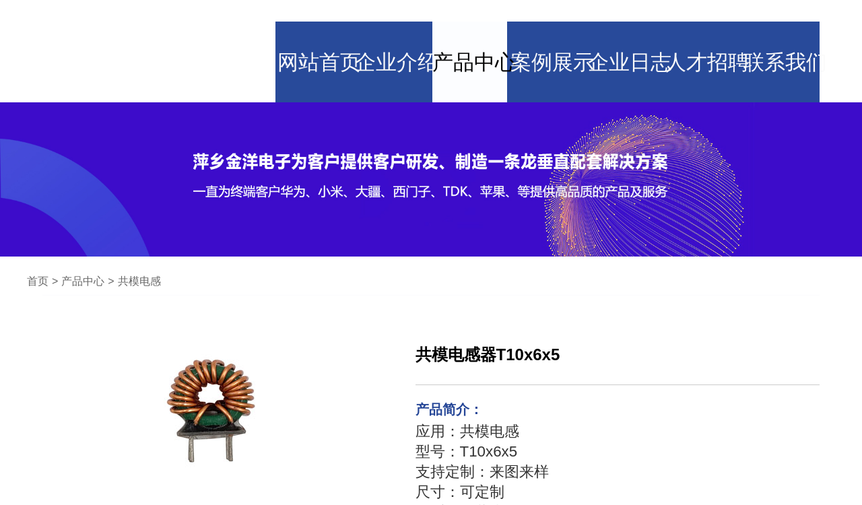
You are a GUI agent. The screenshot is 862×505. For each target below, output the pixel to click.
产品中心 (471, 23)
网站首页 (310, 23)
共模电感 (139, 228)
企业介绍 (390, 23)
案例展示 (552, 23)
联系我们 (794, 23)
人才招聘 (714, 23)
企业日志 (633, 23)
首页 (37, 228)
